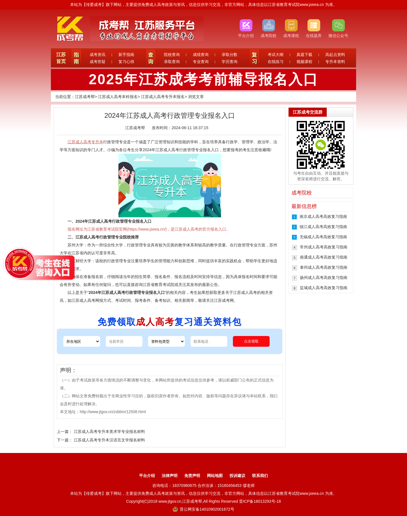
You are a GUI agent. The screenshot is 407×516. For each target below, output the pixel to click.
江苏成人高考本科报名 (118, 96)
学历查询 (229, 61)
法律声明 (169, 475)
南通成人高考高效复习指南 (323, 257)
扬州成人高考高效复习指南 (323, 277)
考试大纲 (275, 54)
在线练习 (275, 61)
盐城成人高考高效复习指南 (323, 287)
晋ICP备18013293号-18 (260, 501)
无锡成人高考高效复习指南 (323, 237)
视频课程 (304, 61)
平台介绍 (147, 475)
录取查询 (172, 61)
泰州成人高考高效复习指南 (323, 267)
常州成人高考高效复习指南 (323, 247)
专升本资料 (335, 61)
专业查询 (201, 61)
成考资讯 (97, 54)
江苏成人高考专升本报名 (163, 96)
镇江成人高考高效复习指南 (323, 226)
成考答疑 (97, 61)
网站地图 (215, 475)
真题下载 (304, 54)
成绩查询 (201, 54)
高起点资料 (335, 54)
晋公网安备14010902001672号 (203, 509)
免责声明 (192, 475)
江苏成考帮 (85, 96)
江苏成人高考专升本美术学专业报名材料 (109, 431)
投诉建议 (237, 475)
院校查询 (172, 54)
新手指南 (126, 54)
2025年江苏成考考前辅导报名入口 (203, 79)
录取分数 (229, 54)
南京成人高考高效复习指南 (323, 216)
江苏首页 (61, 58)
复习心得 (126, 61)
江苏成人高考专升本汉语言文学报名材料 (109, 440)
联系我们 (260, 475)
